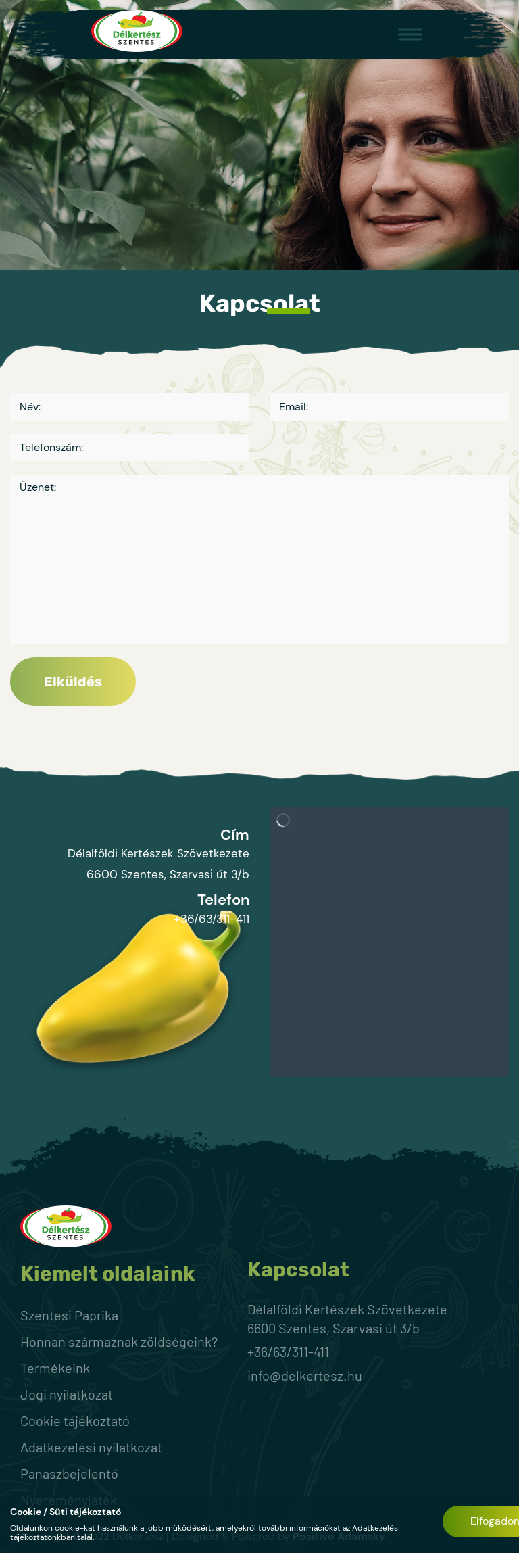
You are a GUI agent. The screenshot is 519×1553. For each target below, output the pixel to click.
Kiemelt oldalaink (107, 1274)
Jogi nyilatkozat (66, 1394)
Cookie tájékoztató (75, 1420)
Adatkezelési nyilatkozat (91, 1447)
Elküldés (73, 681)
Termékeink (55, 1368)
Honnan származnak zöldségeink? (119, 1341)
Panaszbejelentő (69, 1473)
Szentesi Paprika (69, 1315)
